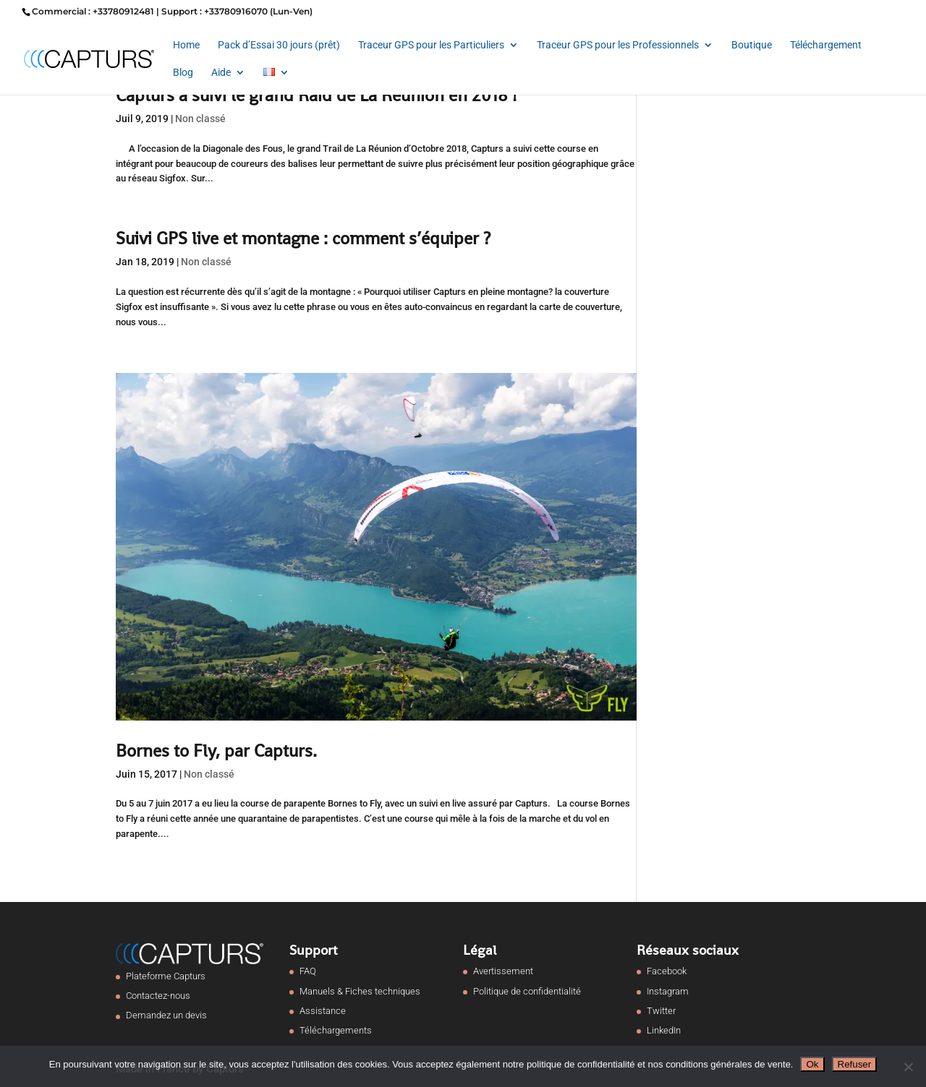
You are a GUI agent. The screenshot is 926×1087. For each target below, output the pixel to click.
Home (186, 45)
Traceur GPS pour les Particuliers (431, 45)
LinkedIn (664, 1030)
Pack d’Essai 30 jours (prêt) (279, 45)
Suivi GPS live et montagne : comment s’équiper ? (303, 238)
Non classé (200, 118)
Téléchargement (826, 45)
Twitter (661, 1010)
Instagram (668, 991)
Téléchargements (336, 1030)
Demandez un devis (166, 1015)
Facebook (667, 971)
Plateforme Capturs (165, 976)
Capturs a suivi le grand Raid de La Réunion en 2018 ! (316, 95)
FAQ (308, 971)
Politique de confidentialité (527, 991)
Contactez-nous (158, 995)
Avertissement (503, 971)
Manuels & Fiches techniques (360, 991)
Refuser (855, 1064)
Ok (812, 1064)
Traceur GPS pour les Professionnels (618, 45)
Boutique (751, 45)
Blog (183, 72)
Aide (221, 72)
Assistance (323, 1010)
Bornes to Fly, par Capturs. (216, 750)
